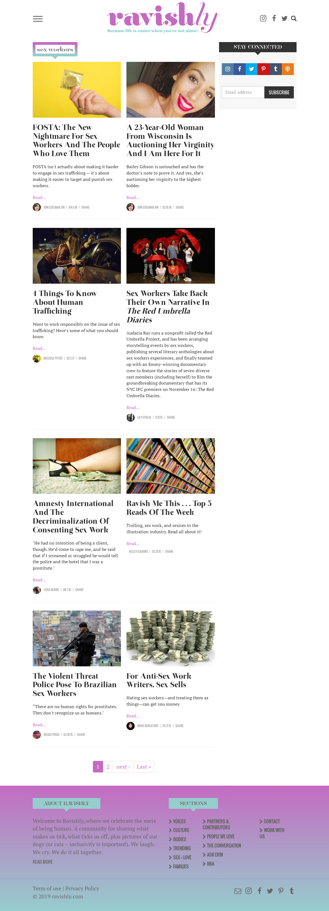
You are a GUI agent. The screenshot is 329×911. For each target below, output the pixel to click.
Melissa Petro (53, 358)
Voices (179, 821)
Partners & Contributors (216, 824)
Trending (181, 848)
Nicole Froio (51, 734)
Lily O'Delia (144, 417)
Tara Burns (51, 589)
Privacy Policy (82, 888)
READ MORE (43, 861)
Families (181, 866)
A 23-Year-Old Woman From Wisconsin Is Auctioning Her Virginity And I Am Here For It (170, 141)
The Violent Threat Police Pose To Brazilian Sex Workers (75, 685)
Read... (39, 197)
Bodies (179, 839)
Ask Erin (215, 854)
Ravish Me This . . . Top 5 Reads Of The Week (169, 508)
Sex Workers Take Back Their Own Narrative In (168, 307)
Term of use (47, 888)
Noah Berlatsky (147, 726)
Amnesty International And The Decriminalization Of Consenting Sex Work (73, 517)
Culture (181, 830)
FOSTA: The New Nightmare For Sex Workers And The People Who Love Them (76, 141)
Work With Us (271, 833)
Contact (272, 821)
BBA (210, 863)
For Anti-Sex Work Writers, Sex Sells (158, 680)
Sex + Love (182, 857)
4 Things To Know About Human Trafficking (65, 302)
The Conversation (224, 845)
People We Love (220, 836)
